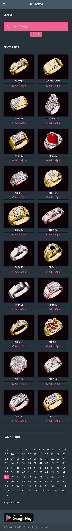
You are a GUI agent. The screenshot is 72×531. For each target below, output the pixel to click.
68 (6, 476)
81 (18, 481)
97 (46, 486)
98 (52, 486)
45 (63, 463)
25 (12, 458)
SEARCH (36, 34)
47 (12, 467)
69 (12, 476)
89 (63, 481)
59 (18, 472)
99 (58, 486)
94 (29, 486)
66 (58, 472)
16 (23, 454)
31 (46, 458)
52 (40, 467)
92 (18, 486)
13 (6, 454)
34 (63, 458)
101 (7, 490)
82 (23, 481)
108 (57, 490)
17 (29, 454)
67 (63, 472)
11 (58, 449)
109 (64, 490)
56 (63, 467)
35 (6, 463)
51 (35, 467)
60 (23, 472)
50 (29, 467)
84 (35, 481)
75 (46, 476)
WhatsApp (19, 85)
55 (58, 467)
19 (40, 454)
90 (6, 486)
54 (52, 467)
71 (23, 476)
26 (18, 458)
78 (63, 476)
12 (64, 449)
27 (23, 458)
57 (6, 472)
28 (29, 458)
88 (58, 481)
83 (29, 481)
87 (52, 481)
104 (28, 490)
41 (40, 463)
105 (35, 490)
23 (63, 454)
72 (29, 476)
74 (40, 476)
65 (52, 472)
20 (46, 454)
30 (40, 458)
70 (18, 476)
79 (6, 481)
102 (14, 490)
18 (35, 454)
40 (35, 463)
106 (43, 490)
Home (36, 4)
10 (53, 449)
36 (12, 463)
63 (40, 472)
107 (50, 490)
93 (23, 486)
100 (64, 486)
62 (35, 472)
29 (35, 458)
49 (23, 467)
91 (12, 486)
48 (18, 467)
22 (58, 454)
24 (6, 458)
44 (58, 463)
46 (6, 467)
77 (58, 476)
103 (21, 490)
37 (18, 463)
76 (52, 476)
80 (12, 481)
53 (46, 467)
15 (18, 454)
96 (40, 486)
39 (29, 463)
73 (35, 476)
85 (40, 481)
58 (12, 472)
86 (46, 481)
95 (35, 486)
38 (23, 463)
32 (52, 458)
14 (12, 454)
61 (29, 472)
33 (58, 458)
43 (52, 463)
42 (46, 463)
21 (52, 454)
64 (46, 472)
